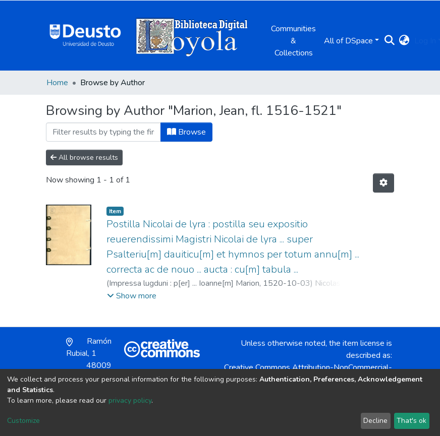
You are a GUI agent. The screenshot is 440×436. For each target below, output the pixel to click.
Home (57, 82)
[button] (404, 41)
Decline (375, 420)
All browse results (84, 157)
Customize (23, 420)
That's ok (411, 420)
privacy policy (129, 400)
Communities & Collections (293, 40)
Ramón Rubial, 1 (89, 359)
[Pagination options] (383, 183)
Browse (186, 132)
